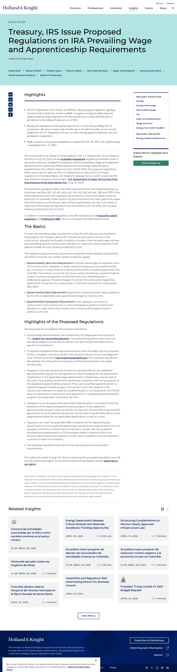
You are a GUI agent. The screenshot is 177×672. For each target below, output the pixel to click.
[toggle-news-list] (167, 509)
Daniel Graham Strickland (21, 75)
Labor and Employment (148, 119)
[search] (173, 8)
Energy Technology (146, 105)
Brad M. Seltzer (74, 71)
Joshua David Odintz (150, 71)
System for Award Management (50, 338)
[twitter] (152, 668)
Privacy (113, 668)
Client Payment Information (146, 648)
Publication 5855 (50, 219)
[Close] (96, 667)
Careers (170, 3)
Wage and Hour (144, 123)
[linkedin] (146, 668)
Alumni (158, 655)
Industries (116, 8)
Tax (138, 114)
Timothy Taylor (54, 71)
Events (149, 8)
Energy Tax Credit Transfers (150, 128)
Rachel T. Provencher (51, 75)
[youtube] (167, 668)
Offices (159, 3)
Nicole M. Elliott (33, 71)
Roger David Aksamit (124, 71)
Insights (133, 8)
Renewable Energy (146, 110)
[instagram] (157, 668)
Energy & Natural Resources (150, 138)
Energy (140, 101)
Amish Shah (14, 71)
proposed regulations (73, 159)
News (163, 8)
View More (88, 615)
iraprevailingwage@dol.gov (71, 358)
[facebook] (162, 668)
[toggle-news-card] (162, 509)
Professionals (95, 8)
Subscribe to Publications (149, 640)
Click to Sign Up (151, 163)
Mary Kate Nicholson (97, 71)
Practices (75, 8)
